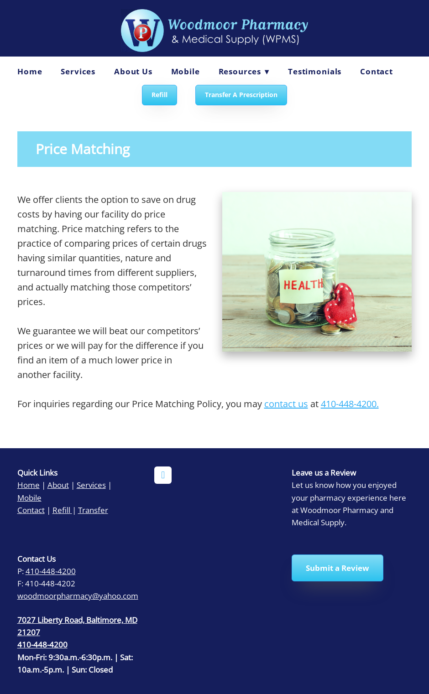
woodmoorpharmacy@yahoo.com (77, 595)
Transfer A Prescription (241, 94)
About (58, 484)
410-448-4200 (51, 570)
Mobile (185, 71)
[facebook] (163, 475)
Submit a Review (337, 568)
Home (29, 71)
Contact (376, 71)
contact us (286, 403)
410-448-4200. (350, 403)
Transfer (93, 509)
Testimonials (314, 71)
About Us (133, 71)
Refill (159, 94)
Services (78, 71)
